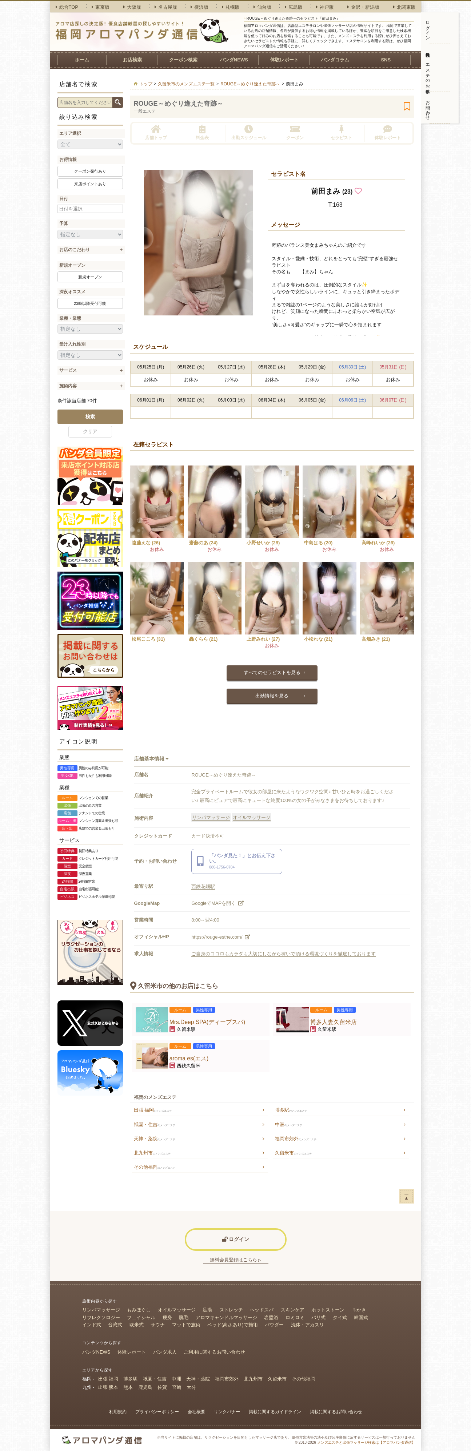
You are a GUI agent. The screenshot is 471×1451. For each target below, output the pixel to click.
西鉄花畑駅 (203, 886)
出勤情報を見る (271, 695)
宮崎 (176, 1387)
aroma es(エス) (188, 1058)
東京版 (100, 7)
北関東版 (404, 7)
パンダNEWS (234, 60)
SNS (386, 60)
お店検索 (132, 60)
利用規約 (118, 1411)
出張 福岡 (153, 1110)
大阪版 (132, 7)
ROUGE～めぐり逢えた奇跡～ (178, 103)
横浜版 (199, 7)
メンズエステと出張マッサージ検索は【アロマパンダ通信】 (366, 1442)
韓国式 (361, 1317)
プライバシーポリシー (157, 1411)
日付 (63, 198)
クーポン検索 (183, 60)
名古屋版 (166, 7)
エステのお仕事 (427, 73)
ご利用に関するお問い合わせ (214, 1352)
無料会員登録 (428, 49)
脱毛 (183, 1317)
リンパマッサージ (211, 817)
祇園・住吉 (154, 1124)
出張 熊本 (108, 1387)
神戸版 (325, 7)
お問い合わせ (427, 107)
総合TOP (67, 7)
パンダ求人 (165, 1352)
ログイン (427, 28)
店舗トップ (156, 132)
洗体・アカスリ (307, 1324)
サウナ (158, 1324)
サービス (68, 370)
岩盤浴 (271, 1317)
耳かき (359, 1310)
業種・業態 (70, 318)
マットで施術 (186, 1324)
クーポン (295, 132)
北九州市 (152, 1153)
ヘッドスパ (262, 1310)
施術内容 (68, 385)
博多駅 (291, 1110)
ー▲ (406, 1196)
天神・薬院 (154, 1138)
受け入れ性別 (72, 344)
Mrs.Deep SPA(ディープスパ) (207, 1022)
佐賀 (162, 1387)
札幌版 (231, 7)
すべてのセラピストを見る (272, 672)
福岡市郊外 (295, 1138)
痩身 (167, 1317)
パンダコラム (335, 60)
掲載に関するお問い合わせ (336, 1411)
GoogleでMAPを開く (217, 903)
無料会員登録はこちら (236, 1259)
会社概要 (196, 1411)
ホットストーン (327, 1310)
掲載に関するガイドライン (275, 1411)
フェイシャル (141, 1317)
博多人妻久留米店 (333, 1022)
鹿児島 (145, 1387)
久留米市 (293, 1153)
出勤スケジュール (248, 132)
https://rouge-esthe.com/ (220, 937)
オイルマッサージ (252, 817)
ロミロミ (295, 1317)
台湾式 (115, 1324)
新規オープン (72, 265)
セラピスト (341, 132)
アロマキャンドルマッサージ (226, 1317)
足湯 (207, 1310)
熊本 (128, 1387)
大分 (191, 1387)
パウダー (274, 1324)
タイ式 (340, 1317)
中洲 (288, 1124)
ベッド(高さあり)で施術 (232, 1324)
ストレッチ (231, 1310)
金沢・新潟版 (363, 7)
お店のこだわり (74, 249)
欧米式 (136, 1324)
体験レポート (284, 60)
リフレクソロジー (101, 1317)
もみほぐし (139, 1310)
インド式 (91, 1324)
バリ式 (318, 1317)
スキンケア (292, 1310)
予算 (63, 223)
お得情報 (68, 159)
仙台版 (262, 7)
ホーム (82, 60)
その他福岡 (154, 1167)
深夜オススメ (72, 291)
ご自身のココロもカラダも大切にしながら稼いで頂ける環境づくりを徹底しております (283, 953)
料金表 (202, 132)
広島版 (294, 7)
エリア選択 (70, 133)
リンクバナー (227, 1411)
